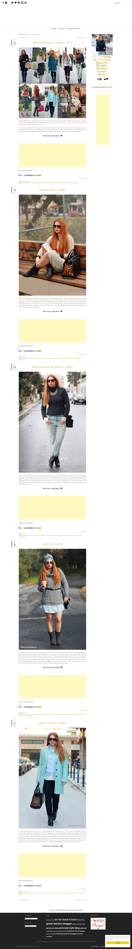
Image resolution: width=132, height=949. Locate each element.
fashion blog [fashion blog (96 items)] (80, 920)
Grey (43, 714)
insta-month (44, 182)
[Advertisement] (52, 155)
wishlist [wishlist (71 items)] (51, 933)
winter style (61, 535)
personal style (66, 182)
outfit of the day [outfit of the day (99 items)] (80, 924)
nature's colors (44, 358)
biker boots (24, 358)
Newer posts (81, 37)
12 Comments (82, 531)
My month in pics (27, 181)
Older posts (23, 37)
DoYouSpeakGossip (26, 182)
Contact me (102, 946)
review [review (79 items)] (47, 931)
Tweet (20, 173)
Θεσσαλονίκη (76, 182)
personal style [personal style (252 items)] (52, 928)
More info (114, 939)
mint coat (40, 893)
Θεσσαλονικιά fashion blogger (25, 716)
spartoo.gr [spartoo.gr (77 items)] (55, 931)
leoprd (39, 358)
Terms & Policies (94, 946)
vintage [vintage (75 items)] (48, 933)
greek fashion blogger (37, 182)
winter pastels (53, 893)
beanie (23, 714)
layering (46, 714)
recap (71, 182)
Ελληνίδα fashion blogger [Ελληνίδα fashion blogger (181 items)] (66, 934)
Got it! (118, 943)
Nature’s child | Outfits (52, 189)
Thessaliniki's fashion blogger (61, 358)
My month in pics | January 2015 (52, 42)
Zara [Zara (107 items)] (55, 934)
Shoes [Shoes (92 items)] (51, 931)
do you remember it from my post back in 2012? (40, 303)
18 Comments (82, 354)
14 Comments (82, 889)
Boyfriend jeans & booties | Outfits (52, 366)
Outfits (62, 28)
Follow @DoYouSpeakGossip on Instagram (65, 910)
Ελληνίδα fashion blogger (74, 358)
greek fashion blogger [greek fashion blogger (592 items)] (59, 923)
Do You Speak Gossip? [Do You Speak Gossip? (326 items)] (66, 919)
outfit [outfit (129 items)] (74, 924)
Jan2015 (15, 43)
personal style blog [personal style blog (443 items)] (69, 928)
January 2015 (51, 182)
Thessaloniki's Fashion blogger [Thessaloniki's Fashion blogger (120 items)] (75, 931)
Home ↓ (54, 28)
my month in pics (58, 182)
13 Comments (82, 178)
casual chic (24, 535)
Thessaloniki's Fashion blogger (52, 535)
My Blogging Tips (73, 28)
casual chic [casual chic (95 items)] (49, 920)
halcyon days (49, 654)
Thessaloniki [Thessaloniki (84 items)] (61, 931)
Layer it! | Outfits (52, 544)
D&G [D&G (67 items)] (54, 919)
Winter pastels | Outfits (52, 722)
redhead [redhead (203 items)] (83, 928)
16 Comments (82, 710)
